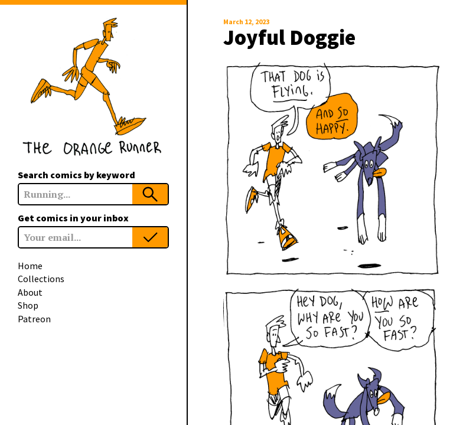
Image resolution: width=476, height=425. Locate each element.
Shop (28, 305)
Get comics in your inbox (73, 217)
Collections (41, 279)
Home (30, 266)
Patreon (34, 319)
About (30, 292)
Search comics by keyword (76, 174)
